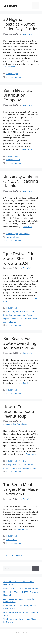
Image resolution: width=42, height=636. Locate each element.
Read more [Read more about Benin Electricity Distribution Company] (27, 149)
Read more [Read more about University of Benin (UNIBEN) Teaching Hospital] (27, 226)
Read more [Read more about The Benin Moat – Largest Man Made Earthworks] (23, 529)
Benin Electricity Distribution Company (18, 95)
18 (13, 555)
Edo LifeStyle (12, 73)
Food (13, 468)
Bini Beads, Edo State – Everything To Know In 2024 (19, 343)
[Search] (35, 568)
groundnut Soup (23, 468)
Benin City (10, 311)
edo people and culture (16, 464)
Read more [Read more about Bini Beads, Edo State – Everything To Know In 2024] (28, 383)
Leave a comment (14, 77)
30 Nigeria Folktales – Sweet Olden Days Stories (20, 24)
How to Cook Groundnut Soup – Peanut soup (20, 411)
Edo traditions (15, 315)
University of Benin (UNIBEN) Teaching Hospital (20, 181)
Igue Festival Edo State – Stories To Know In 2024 (19, 258)
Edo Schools (24, 233)
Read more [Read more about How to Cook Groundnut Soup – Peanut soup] (31, 454)
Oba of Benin (25, 318)
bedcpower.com (13, 159)
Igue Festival (28, 315)
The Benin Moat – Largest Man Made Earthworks (20, 489)
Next (19, 555)
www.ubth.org (12, 237)
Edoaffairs (10, 6)
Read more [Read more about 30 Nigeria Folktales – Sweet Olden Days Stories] (10, 66)
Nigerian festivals (11, 318)
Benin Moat (11, 539)
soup (34, 468)
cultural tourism (23, 311)
